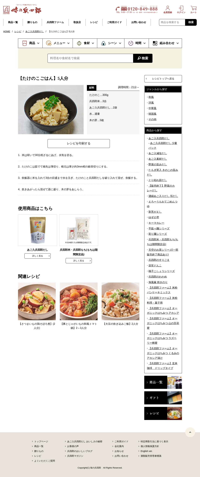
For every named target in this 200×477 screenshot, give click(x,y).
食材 (87, 43)
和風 (151, 97)
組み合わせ (167, 43)
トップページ (41, 441)
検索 (191, 22)
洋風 (151, 102)
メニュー (59, 43)
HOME (6, 31)
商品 (32, 43)
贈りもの (32, 22)
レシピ (94, 22)
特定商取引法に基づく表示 (154, 441)
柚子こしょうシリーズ (162, 271)
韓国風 (152, 113)
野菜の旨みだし (158, 164)
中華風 (152, 108)
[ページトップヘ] (190, 432)
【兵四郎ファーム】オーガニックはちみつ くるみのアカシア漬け (163, 353)
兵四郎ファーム (55, 22)
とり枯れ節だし (158, 180)
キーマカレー (156, 223)
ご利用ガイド (114, 22)
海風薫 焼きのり (158, 282)
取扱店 (77, 22)
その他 (152, 119)
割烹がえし (155, 211)
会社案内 (119, 446)
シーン (112, 43)
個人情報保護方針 (150, 446)
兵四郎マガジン (75, 456)
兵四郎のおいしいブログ (79, 451)
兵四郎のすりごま (159, 260)
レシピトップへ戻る (163, 78)
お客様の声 (73, 446)
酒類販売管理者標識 (151, 456)
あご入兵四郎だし (34, 31)
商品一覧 (13, 22)
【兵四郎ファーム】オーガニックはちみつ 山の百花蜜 (163, 323)
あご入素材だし (158, 158)
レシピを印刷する (78, 143)
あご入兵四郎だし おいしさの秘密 (84, 441)
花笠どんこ (155, 265)
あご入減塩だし (158, 153)
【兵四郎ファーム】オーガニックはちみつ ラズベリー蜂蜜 (162, 338)
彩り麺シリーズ (158, 234)
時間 (138, 43)
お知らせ (119, 451)
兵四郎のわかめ (158, 276)
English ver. (146, 451)
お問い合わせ (138, 22)
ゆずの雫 (154, 217)
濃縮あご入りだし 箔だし (163, 196)
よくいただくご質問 (44, 460)
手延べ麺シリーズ (159, 228)
